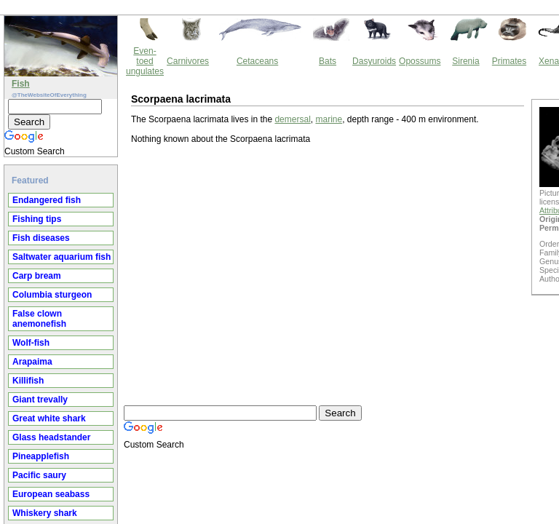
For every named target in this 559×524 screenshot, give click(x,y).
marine (204, 56)
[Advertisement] (181, 215)
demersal (168, 56)
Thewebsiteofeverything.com (292, 396)
